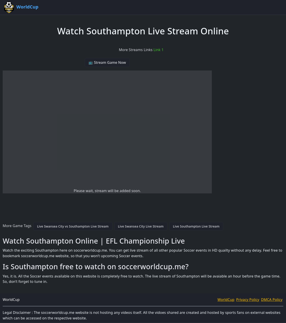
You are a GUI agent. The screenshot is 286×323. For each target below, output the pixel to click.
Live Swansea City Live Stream (141, 226)
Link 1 (159, 49)
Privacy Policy (247, 299)
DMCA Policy (271, 299)
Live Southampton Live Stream (196, 226)
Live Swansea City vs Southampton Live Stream (73, 226)
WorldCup (225, 299)
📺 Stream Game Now (107, 62)
